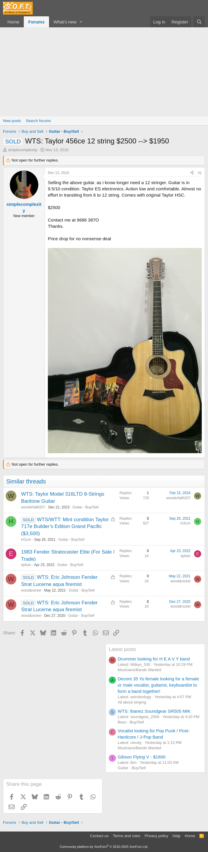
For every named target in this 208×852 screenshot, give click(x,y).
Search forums (38, 120)
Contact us (99, 836)
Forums (36, 21)
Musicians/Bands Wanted (139, 670)
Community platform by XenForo (104, 846)
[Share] (192, 173)
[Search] (199, 21)
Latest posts (122, 649)
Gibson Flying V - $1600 (142, 756)
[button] (81, 21)
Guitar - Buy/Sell (85, 507)
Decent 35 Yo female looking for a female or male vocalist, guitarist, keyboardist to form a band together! (158, 685)
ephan (26, 565)
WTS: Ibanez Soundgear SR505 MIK (154, 711)
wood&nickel (31, 590)
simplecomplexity (22, 150)
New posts (12, 120)
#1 (200, 173)
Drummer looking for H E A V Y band (154, 658)
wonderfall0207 (33, 507)
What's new (64, 21)
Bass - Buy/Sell (131, 722)
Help (177, 836)
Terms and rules (126, 836)
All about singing (132, 702)
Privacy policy (156, 836)
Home (13, 21)
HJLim (26, 540)
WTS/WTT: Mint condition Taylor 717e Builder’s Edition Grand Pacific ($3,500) (65, 527)
